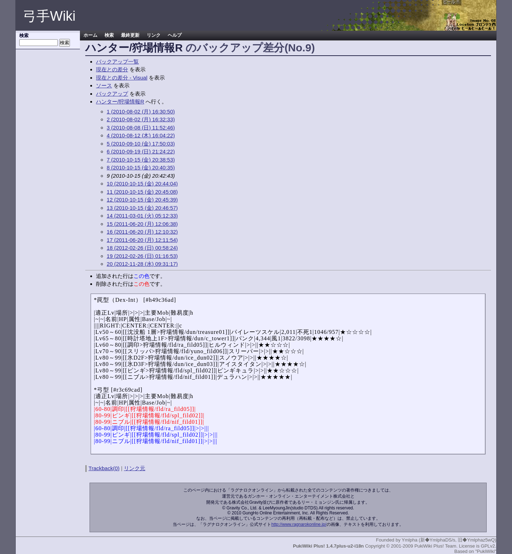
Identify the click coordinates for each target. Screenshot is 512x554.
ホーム (90, 35)
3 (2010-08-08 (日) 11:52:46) (141, 127)
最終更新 (130, 35)
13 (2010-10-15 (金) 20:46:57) (142, 208)
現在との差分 (112, 69)
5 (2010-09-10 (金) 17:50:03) (141, 144)
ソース (104, 85)
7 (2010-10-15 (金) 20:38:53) (141, 160)
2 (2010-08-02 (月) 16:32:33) (141, 119)
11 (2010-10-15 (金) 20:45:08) (142, 192)
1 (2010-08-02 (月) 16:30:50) (141, 111)
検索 (109, 35)
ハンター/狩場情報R (134, 48)
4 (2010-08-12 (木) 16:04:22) (141, 135)
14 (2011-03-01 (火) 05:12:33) (142, 216)
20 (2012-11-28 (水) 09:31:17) (142, 264)
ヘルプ (175, 35)
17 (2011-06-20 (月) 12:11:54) (142, 240)
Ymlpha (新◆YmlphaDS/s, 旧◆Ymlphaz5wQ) (449, 540)
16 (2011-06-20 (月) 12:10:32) (142, 232)
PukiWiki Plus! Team (435, 546)
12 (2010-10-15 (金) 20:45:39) (142, 200)
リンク (154, 35)
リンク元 (134, 468)
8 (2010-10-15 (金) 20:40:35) (141, 167)
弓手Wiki (49, 16)
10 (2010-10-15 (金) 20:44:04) (142, 184)
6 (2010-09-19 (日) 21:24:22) (141, 151)
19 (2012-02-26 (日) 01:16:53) (142, 256)
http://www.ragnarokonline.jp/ (298, 524)
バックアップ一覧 (117, 62)
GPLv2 (488, 546)
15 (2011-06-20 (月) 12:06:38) (142, 224)
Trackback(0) (104, 468)
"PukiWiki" (485, 551)
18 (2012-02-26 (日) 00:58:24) (142, 248)
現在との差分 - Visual (121, 78)
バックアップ (112, 94)
